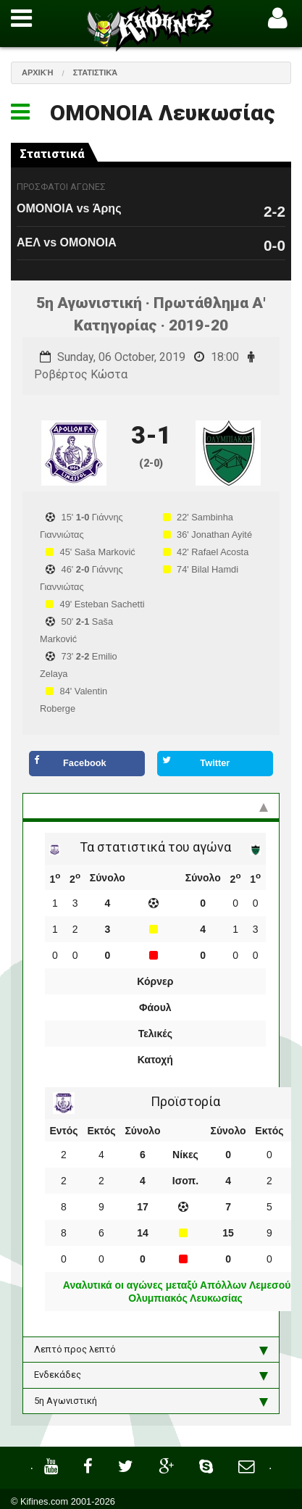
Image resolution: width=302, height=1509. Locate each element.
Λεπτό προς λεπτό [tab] (151, 1349)
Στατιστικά (95, 72)
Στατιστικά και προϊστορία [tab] (151, 806)
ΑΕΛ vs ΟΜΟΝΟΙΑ (67, 242)
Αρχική (38, 72)
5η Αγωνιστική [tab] (151, 1401)
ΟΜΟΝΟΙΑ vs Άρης (69, 208)
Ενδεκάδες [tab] (151, 1375)
